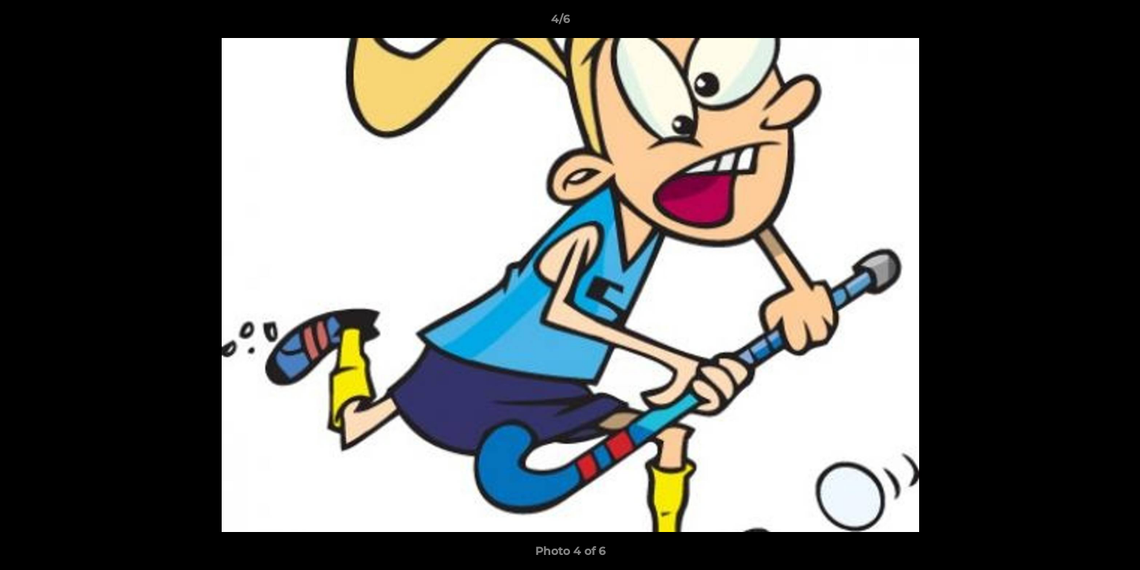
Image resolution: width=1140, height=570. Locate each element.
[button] (1073, 23)
